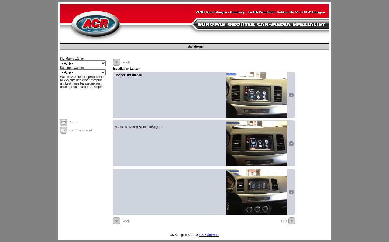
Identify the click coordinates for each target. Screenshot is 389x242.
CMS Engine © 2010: (184, 235)
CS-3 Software (209, 235)
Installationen (194, 46)
